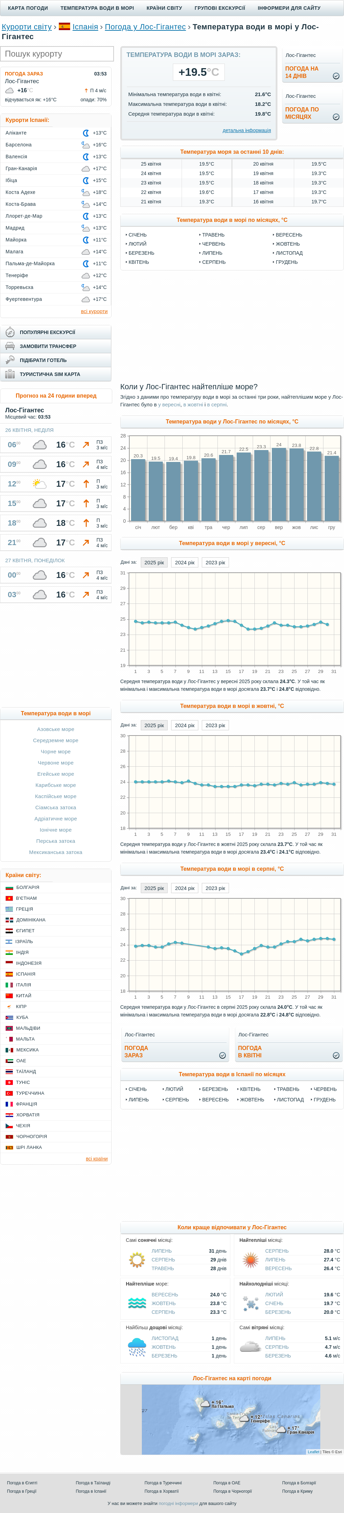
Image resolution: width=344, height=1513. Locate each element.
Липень (212, 253)
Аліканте (16, 133)
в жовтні (193, 404)
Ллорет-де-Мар (24, 216)
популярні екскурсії (47, 332)
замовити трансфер (48, 346)
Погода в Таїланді (93, 1483)
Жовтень (288, 244)
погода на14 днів (302, 72)
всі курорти (94, 311)
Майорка (16, 239)
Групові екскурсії (220, 8)
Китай (23, 995)
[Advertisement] (232, 326)
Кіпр (21, 1006)
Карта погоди (28, 8)
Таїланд (26, 1071)
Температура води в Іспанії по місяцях (232, 1074)
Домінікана (31, 919)
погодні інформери (178, 1503)
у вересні (169, 404)
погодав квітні (250, 1051)
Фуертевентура (24, 299)
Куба (22, 1017)
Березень (141, 253)
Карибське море (56, 785)
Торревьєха (19, 287)
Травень (213, 235)
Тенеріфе (17, 275)
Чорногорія (31, 1136)
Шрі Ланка (29, 1147)
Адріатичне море (56, 818)
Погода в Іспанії (91, 1491)
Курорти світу (27, 26)
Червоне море (56, 763)
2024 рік (184, 562)
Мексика (27, 1049)
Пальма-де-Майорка (30, 263)
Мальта (25, 1039)
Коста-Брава (21, 204)
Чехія (23, 1125)
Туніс (23, 1082)
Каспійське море (55, 796)
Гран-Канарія (21, 168)
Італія (23, 984)
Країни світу (164, 8)
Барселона (19, 144)
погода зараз (136, 1051)
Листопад (289, 253)
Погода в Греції (22, 1491)
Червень (213, 244)
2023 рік (215, 562)
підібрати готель (43, 360)
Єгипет (25, 930)
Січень (138, 235)
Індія (22, 952)
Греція (24, 909)
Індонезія (28, 963)
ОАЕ (21, 1060)
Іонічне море (56, 830)
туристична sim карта (50, 374)
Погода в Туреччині (163, 1483)
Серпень (213, 262)
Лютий (137, 244)
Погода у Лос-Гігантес (145, 26)
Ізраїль (24, 941)
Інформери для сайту (289, 8)
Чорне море (56, 751)
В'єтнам (26, 898)
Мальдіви (28, 1028)
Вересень (289, 235)
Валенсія (16, 156)
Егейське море (55, 774)
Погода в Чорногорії (232, 1491)
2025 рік (154, 562)
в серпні (217, 404)
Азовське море (56, 729)
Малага (14, 251)
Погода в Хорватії (162, 1491)
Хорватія (27, 1114)
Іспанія (85, 26)
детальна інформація (247, 130)
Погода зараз (24, 74)
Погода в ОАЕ (226, 1483)
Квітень (139, 262)
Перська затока (55, 841)
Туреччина (30, 1093)
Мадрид (15, 228)
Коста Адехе (21, 192)
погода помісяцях (302, 113)
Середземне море (56, 740)
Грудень (287, 262)
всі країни (97, 1158)
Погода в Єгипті (22, 1483)
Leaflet (313, 1452)
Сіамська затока (55, 807)
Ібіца (11, 180)
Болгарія (27, 887)
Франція (26, 1104)
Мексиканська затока (55, 852)
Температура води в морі (97, 8)
